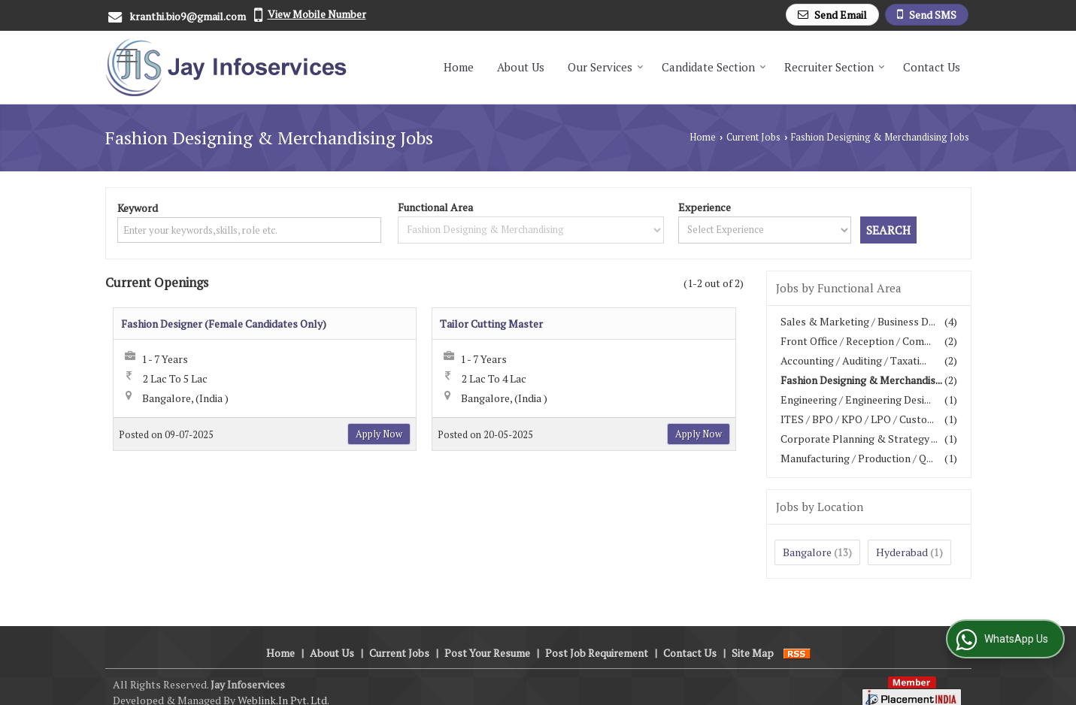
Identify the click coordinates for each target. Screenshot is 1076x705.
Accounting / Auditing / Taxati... (853, 360)
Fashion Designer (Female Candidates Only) (223, 323)
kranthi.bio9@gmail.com (187, 16)
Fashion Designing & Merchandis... (861, 380)
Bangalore (807, 552)
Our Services (606, 66)
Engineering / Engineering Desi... (855, 399)
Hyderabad (902, 552)
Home (459, 66)
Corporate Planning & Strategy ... (859, 438)
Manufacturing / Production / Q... (856, 458)
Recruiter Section (834, 66)
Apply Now (379, 434)
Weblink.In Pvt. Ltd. (283, 684)
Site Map (753, 637)
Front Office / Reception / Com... (855, 341)
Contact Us (931, 66)
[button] (317, 14)
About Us (520, 66)
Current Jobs (753, 137)
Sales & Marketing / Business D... (857, 321)
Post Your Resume (487, 637)
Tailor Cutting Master (491, 323)
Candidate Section (714, 66)
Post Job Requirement (596, 637)
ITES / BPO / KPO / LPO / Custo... (857, 419)
